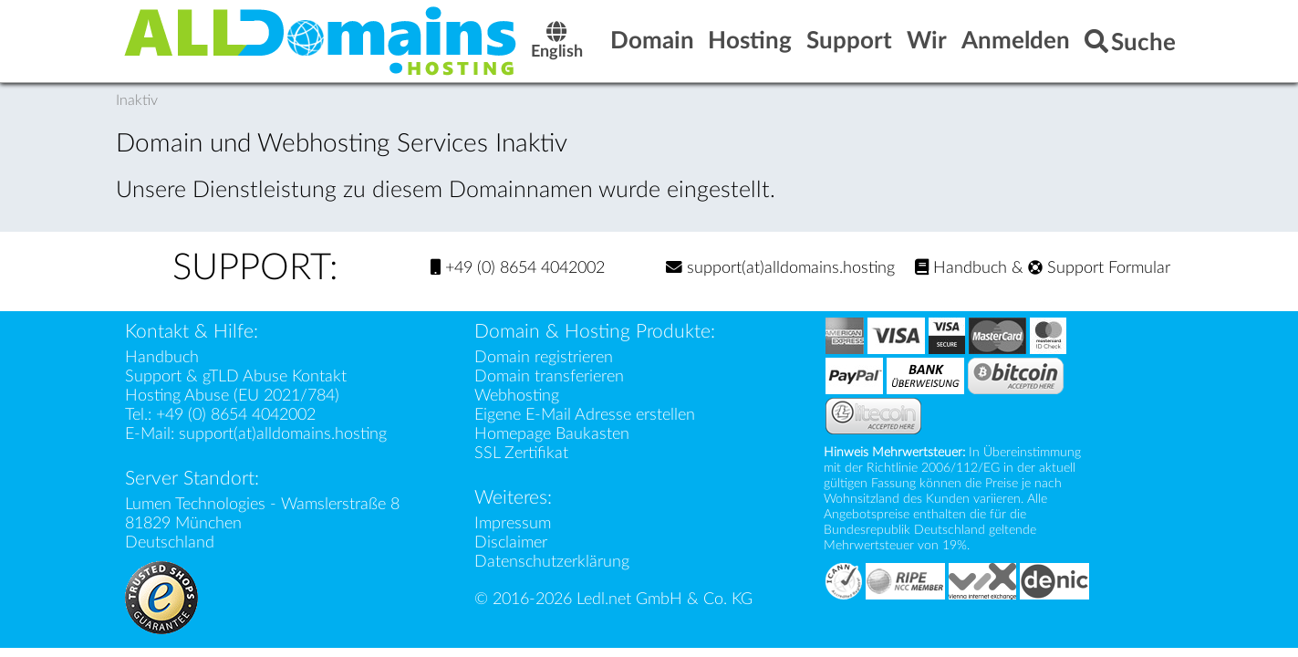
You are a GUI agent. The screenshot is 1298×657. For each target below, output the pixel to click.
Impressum (512, 523)
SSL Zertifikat (521, 453)
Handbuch (961, 268)
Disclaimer (510, 542)
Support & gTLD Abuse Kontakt (236, 376)
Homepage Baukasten (551, 434)
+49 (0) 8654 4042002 (518, 268)
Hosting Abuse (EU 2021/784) (232, 395)
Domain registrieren (543, 357)
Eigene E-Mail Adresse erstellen (584, 414)
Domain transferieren (549, 376)
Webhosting (516, 395)
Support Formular (1099, 268)
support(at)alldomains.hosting (780, 268)
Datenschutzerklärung (551, 561)
